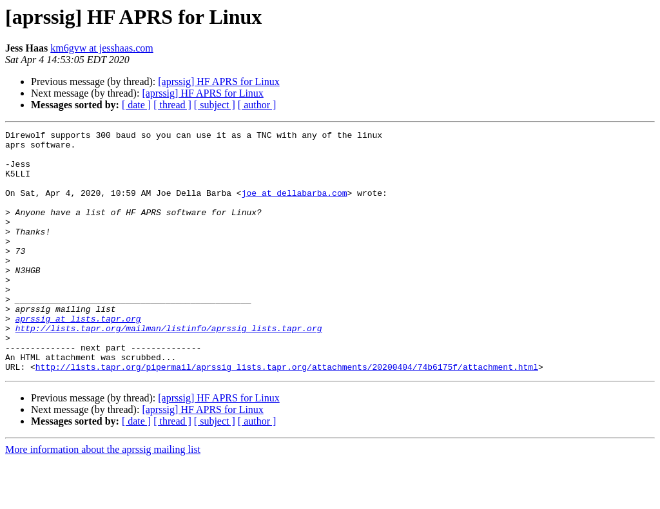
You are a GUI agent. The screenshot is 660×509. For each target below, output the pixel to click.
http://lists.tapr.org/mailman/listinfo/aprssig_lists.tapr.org (168, 368)
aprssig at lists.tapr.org (78, 357)
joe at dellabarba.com (294, 206)
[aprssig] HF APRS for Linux (218, 81)
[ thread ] (172, 104)
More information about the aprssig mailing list (102, 497)
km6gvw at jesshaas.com (101, 48)
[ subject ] (214, 104)
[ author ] (257, 104)
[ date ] (136, 104)
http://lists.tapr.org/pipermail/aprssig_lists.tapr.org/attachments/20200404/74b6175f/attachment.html (286, 415)
